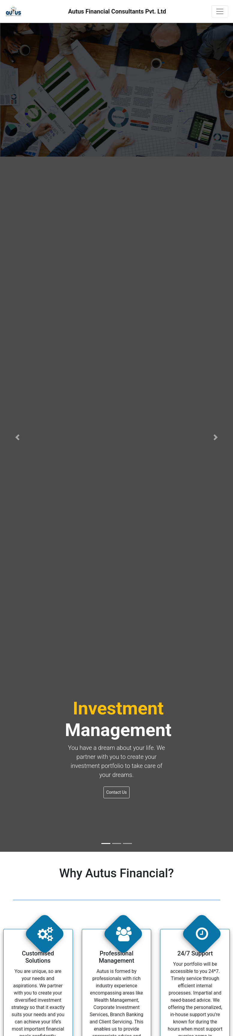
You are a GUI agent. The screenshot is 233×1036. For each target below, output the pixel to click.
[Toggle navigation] (219, 11)
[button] (17, 437)
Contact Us (116, 792)
